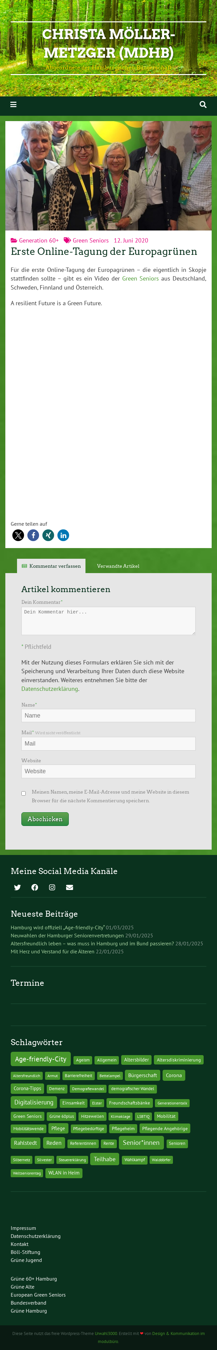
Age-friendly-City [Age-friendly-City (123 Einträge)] (40, 1058)
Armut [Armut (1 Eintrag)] (52, 1075)
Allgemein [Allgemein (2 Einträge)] (107, 1060)
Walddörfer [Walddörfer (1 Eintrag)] (161, 1159)
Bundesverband (28, 1302)
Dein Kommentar (42, 602)
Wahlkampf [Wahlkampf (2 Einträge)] (135, 1160)
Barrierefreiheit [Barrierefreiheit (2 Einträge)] (78, 1075)
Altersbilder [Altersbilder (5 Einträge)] (136, 1059)
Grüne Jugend (26, 1260)
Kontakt (19, 1244)
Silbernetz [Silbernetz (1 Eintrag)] (21, 1159)
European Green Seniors (38, 1294)
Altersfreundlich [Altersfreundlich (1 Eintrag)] (26, 1075)
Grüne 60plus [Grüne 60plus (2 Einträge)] (61, 1116)
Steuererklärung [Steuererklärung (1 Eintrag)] (72, 1159)
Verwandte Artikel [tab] (118, 566)
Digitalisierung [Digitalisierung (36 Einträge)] (33, 1102)
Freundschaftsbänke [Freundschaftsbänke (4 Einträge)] (129, 1103)
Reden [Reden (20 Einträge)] (53, 1143)
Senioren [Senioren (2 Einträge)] (177, 1143)
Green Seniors (91, 240)
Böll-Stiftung (25, 1252)
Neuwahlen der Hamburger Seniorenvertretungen (67, 935)
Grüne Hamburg (29, 1310)
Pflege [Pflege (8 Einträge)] (58, 1128)
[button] (18, 535)
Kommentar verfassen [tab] (55, 566)
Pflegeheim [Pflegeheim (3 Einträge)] (123, 1129)
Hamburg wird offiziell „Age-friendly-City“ (57, 927)
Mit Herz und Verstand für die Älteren (52, 951)
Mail (50, 733)
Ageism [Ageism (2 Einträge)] (83, 1060)
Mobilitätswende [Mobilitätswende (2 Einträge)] (28, 1129)
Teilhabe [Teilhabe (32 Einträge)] (105, 1159)
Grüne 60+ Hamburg (34, 1278)
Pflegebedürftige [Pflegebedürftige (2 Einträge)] (88, 1129)
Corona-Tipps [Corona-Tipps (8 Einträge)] (27, 1088)
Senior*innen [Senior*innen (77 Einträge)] (141, 1142)
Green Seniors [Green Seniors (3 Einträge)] (27, 1116)
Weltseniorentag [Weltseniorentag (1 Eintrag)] (27, 1173)
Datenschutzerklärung (49, 689)
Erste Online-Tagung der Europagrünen (104, 252)
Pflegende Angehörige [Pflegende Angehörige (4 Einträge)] (165, 1129)
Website (31, 761)
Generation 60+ (39, 240)
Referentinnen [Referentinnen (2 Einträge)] (83, 1143)
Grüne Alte (22, 1286)
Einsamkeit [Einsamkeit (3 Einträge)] (73, 1103)
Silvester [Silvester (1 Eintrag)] (44, 1159)
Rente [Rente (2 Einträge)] (108, 1143)
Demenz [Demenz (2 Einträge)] (57, 1088)
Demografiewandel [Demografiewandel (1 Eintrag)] (88, 1088)
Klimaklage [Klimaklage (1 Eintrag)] (120, 1116)
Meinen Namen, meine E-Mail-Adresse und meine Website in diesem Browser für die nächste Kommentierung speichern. (110, 796)
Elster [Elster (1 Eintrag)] (97, 1102)
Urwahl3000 (106, 1333)
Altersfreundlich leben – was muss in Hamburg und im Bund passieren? (92, 943)
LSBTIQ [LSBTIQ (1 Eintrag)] (143, 1116)
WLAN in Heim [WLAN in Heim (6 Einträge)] (63, 1173)
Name (29, 705)
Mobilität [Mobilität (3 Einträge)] (166, 1116)
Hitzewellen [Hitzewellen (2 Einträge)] (92, 1116)
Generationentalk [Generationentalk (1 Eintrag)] (172, 1102)
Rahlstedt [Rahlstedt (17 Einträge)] (25, 1143)
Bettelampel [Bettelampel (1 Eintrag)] (110, 1075)
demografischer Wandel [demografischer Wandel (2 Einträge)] (132, 1088)
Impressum (23, 1228)
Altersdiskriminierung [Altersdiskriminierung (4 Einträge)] (179, 1060)
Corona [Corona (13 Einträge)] (174, 1075)
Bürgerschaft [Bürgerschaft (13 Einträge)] (142, 1075)
